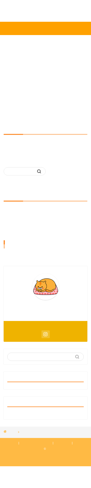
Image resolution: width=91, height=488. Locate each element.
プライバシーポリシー (36, 443)
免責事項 (63, 443)
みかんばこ (46, 28)
